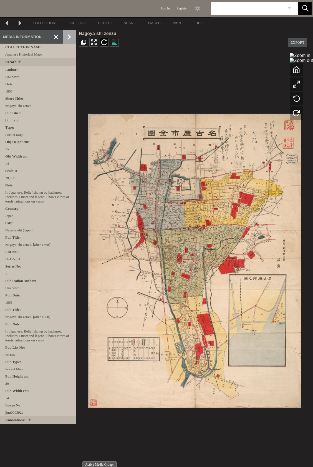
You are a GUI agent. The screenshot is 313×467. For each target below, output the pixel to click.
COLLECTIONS (45, 23)
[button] (305, 8)
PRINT (178, 23)
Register (182, 8)
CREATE (105, 23)
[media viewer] (194, 259)
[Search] (248, 8)
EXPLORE (78, 23)
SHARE (130, 23)
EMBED (154, 23)
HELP (200, 23)
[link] (289, 8)
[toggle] (20, 62)
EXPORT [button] (297, 42)
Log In (165, 8)
